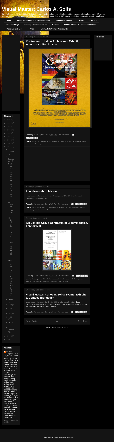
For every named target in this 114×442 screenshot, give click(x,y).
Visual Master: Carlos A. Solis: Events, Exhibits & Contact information (50, 302)
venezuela (45, 210)
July (10, 305)
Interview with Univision (41, 191)
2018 (9, 126)
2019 (9, 123)
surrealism (64, 144)
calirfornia (55, 141)
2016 (9, 133)
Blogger (71, 437)
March (11, 322)
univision (37, 210)
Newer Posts (31, 321)
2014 (9, 140)
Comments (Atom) (61, 327)
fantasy (71, 141)
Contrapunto (63, 207)
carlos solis (64, 141)
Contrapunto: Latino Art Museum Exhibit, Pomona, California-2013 (52, 43)
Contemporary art (52, 207)
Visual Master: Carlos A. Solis (36, 9)
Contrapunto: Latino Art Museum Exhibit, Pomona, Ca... (10, 181)
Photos (33, 29)
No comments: (64, 135)
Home (8, 20)
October (11, 152)
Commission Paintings (64, 20)
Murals (81, 20)
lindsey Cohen (74, 207)
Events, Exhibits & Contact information (80, 25)
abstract (34, 141)
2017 (9, 130)
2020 (9, 120)
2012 (9, 146)
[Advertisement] (57, 163)
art (39, 141)
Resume (55, 25)
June (10, 308)
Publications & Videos (15, 29)
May (10, 314)
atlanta (34, 207)
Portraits (93, 20)
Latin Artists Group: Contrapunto (54, 29)
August (11, 299)
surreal (57, 144)
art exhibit (44, 141)
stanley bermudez (47, 144)
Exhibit (28, 281)
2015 (9, 136)
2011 (9, 336)
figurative (78, 141)
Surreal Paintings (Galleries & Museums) (33, 20)
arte (50, 141)
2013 (9, 143)
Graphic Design (12, 25)
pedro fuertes (35, 144)
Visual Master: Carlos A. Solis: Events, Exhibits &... (10, 277)
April (10, 317)
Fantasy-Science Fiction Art (35, 25)
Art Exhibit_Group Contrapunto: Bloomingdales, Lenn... (10, 237)
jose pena (35, 281)
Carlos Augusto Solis (12, 353)
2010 (9, 339)
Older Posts (83, 321)
